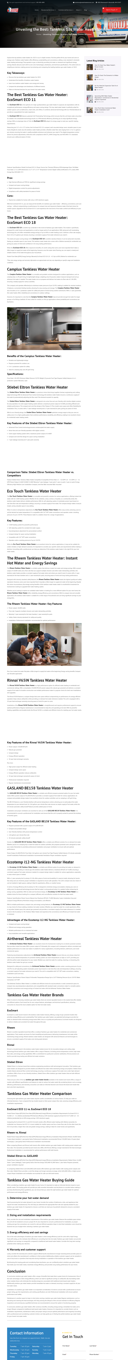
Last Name (93, 1346)
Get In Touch (111, 10)
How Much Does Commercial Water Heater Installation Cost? (105, 109)
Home (38, 34)
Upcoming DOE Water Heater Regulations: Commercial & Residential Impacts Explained (106, 97)
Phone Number (94, 1354)
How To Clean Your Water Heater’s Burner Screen (105, 66)
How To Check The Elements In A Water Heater (106, 76)
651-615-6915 (40, 2)
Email (64, 1354)
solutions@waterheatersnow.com (83, 2)
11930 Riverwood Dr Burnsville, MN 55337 (108, 2)
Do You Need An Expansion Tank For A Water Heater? (106, 86)
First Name (66, 1346)
